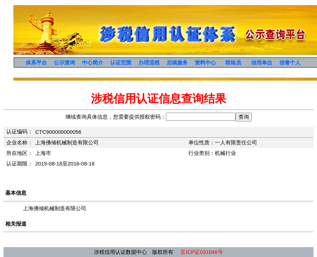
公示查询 (64, 62)
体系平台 (36, 62)
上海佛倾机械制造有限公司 (54, 208)
